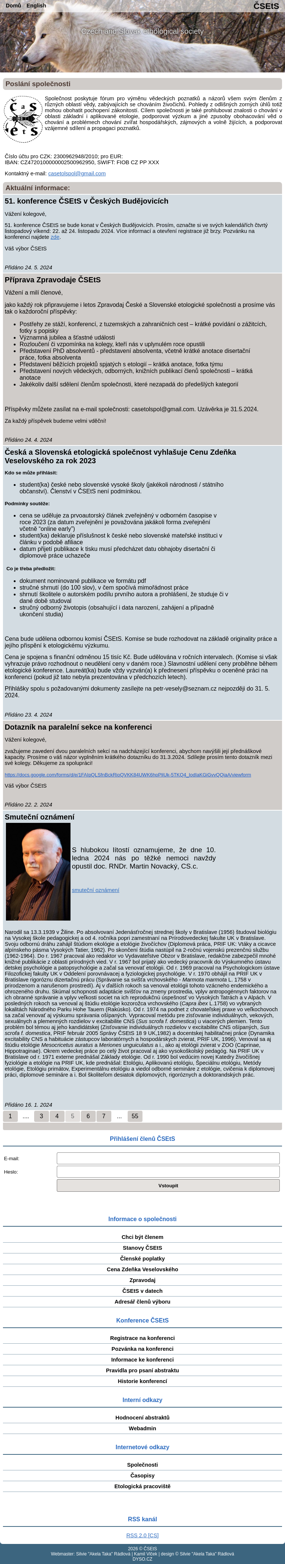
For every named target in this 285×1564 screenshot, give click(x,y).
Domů (14, 6)
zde (55, 237)
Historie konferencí (142, 1381)
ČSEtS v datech (142, 1291)
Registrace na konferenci (142, 1338)
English (36, 6)
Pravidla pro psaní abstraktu (142, 1370)
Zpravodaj (142, 1280)
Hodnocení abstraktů (142, 1418)
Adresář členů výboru (143, 1302)
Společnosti (142, 1465)
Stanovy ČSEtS (142, 1248)
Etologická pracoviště (142, 1486)
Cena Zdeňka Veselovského (142, 1269)
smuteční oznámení (95, 890)
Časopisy (142, 1476)
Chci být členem (142, 1237)
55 (135, 1116)
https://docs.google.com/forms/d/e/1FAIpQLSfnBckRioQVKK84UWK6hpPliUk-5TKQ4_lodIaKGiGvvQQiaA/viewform (128, 775)
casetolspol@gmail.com (77, 173)
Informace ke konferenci (142, 1360)
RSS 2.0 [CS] (142, 1535)
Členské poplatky (142, 1259)
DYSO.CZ (142, 1559)
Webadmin (142, 1428)
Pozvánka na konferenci (142, 1349)
